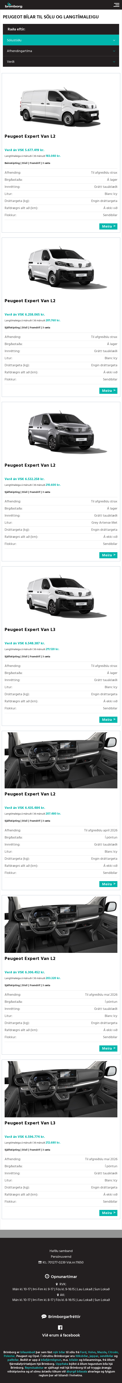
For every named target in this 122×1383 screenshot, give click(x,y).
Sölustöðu (14, 40)
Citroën (113, 1352)
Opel (35, 1356)
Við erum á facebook (61, 1332)
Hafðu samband (61, 1251)
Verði (10, 62)
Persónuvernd (61, 1256)
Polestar (9, 1356)
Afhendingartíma (19, 51)
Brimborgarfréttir (64, 1317)
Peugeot (21, 1356)
